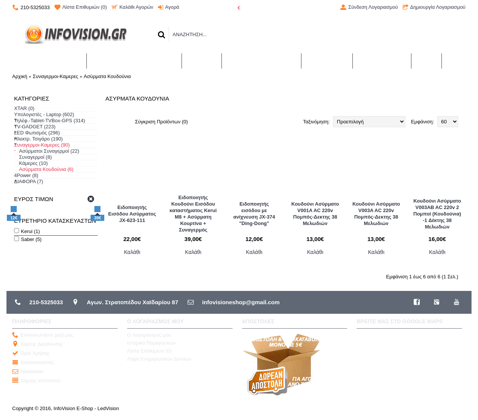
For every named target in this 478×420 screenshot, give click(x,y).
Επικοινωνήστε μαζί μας (42, 335)
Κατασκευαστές (33, 362)
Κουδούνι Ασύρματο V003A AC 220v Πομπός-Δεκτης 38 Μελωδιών (376, 213)
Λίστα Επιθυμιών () (149, 351)
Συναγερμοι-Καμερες (55, 76)
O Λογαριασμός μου (149, 335)
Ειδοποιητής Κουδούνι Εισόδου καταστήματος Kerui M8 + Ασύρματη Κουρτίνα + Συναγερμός (193, 214)
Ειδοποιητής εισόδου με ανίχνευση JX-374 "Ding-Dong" (254, 213)
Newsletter (28, 372)
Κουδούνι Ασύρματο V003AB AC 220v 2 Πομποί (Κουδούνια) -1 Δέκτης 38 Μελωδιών (437, 214)
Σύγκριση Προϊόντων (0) (161, 122)
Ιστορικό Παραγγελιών (151, 343)
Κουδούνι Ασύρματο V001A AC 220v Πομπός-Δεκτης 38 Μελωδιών (315, 213)
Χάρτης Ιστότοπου (36, 381)
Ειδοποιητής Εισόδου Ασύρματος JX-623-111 (132, 213)
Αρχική (19, 76)
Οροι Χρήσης (30, 353)
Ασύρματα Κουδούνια (107, 76)
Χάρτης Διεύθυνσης (37, 344)
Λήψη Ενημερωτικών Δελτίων (159, 359)
